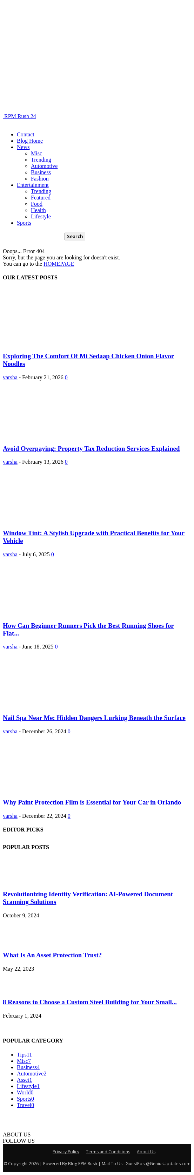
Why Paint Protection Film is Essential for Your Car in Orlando (92, 802)
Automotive (44, 166)
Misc (36, 153)
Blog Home (30, 141)
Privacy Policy (66, 1152)
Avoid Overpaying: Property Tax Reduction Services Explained (91, 448)
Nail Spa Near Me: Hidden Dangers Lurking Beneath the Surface (94, 717)
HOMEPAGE (59, 264)
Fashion (40, 179)
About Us (146, 1152)
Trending (41, 160)
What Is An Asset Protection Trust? (52, 955)
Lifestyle (41, 216)
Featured (41, 198)
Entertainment (33, 185)
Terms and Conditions (108, 1152)
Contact (25, 134)
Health (38, 210)
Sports (24, 223)
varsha (10, 377)
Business (41, 172)
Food (36, 204)
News (23, 147)
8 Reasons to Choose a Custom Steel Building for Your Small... (90, 1002)
